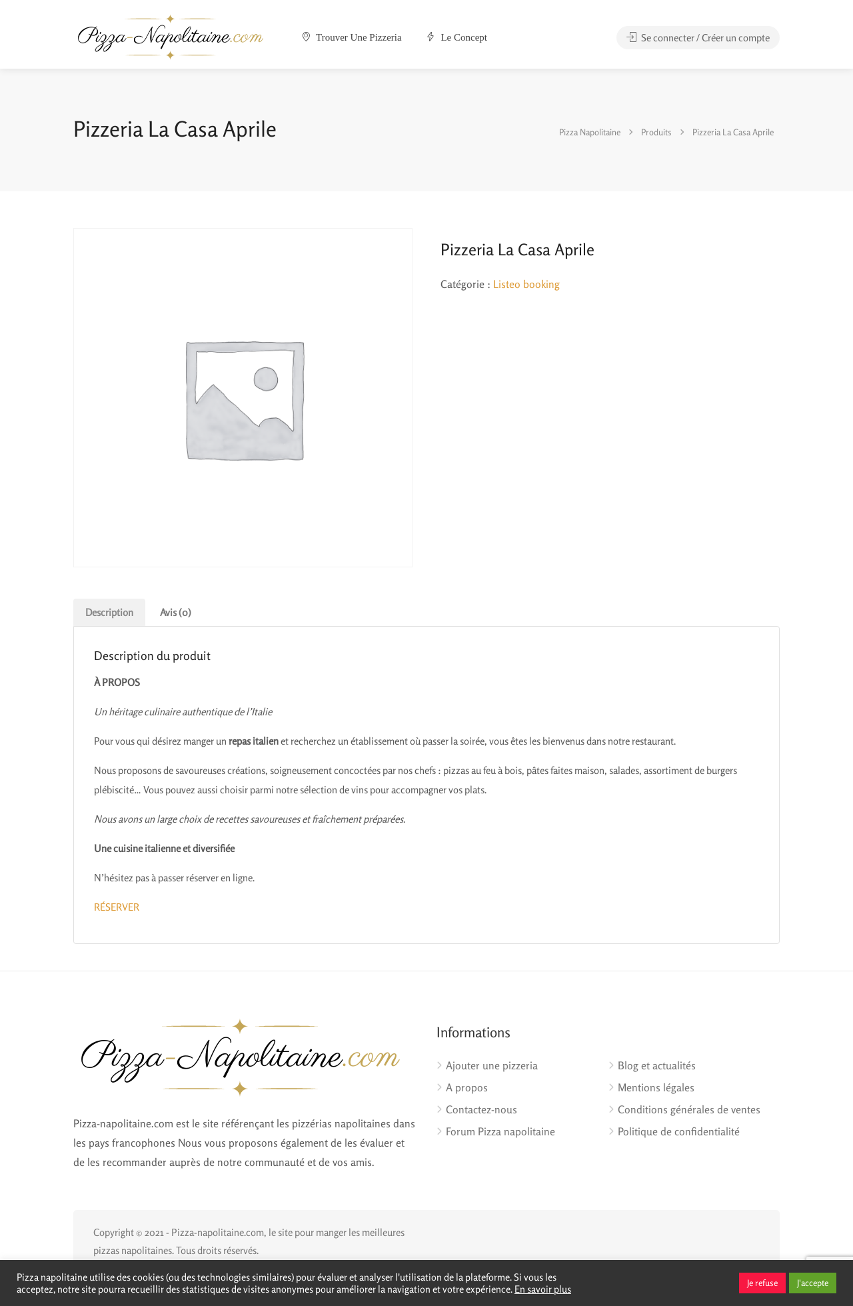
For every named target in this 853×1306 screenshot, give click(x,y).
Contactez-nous (481, 1109)
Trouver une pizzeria (352, 37)
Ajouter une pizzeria (492, 1065)
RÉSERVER (116, 907)
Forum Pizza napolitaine (500, 1131)
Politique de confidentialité (679, 1131)
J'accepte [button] (812, 1282)
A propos (467, 1087)
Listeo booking (526, 284)
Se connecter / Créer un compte (698, 37)
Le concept (456, 37)
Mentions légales (656, 1087)
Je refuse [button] (762, 1282)
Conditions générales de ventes (689, 1109)
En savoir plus (542, 1289)
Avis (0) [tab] (175, 612)
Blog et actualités (657, 1065)
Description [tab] (109, 612)
